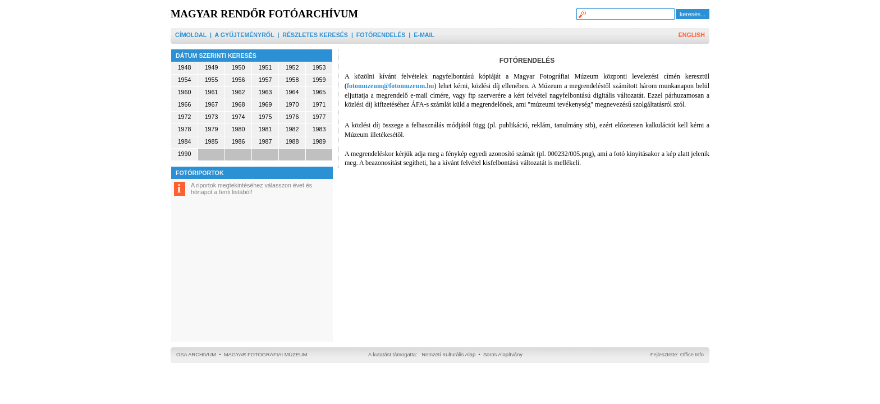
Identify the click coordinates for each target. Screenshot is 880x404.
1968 (238, 104)
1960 (184, 92)
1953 (319, 67)
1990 (184, 153)
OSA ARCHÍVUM (196, 354)
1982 (292, 129)
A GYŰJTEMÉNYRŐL (244, 34)
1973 (211, 116)
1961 (211, 92)
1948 (184, 67)
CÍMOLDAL (191, 34)
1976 (292, 116)
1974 (238, 116)
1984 (184, 141)
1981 (265, 129)
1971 (319, 104)
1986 (238, 141)
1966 (184, 104)
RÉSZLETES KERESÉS (315, 34)
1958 (292, 79)
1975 (265, 116)
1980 (238, 129)
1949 (211, 67)
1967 (211, 104)
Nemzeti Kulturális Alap (448, 354)
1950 (238, 67)
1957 (265, 79)
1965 (319, 92)
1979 (211, 129)
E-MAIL (424, 34)
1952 (292, 67)
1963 (265, 92)
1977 (319, 116)
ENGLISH (692, 34)
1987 (265, 141)
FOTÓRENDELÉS (381, 34)
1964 (292, 92)
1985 (211, 141)
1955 (211, 79)
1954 (184, 79)
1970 (292, 104)
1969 (265, 104)
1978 (184, 129)
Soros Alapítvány (502, 354)
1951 (265, 67)
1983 (319, 129)
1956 (238, 79)
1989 (319, 141)
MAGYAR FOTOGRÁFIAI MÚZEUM (266, 354)
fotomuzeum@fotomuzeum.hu (390, 86)
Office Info (692, 354)
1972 (184, 116)
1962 (238, 92)
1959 (319, 79)
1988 (292, 141)
